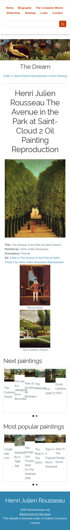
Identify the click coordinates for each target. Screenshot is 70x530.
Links (44, 13)
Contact (57, 13)
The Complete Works (49, 7)
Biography (25, 7)
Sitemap (30, 13)
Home (10, 7)
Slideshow (13, 13)
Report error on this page (35, 514)
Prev (8, 390)
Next (61, 390)
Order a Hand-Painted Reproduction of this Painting (35, 76)
